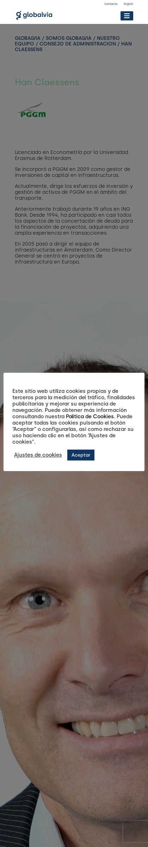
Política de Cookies (90, 416)
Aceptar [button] (81, 455)
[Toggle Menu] (126, 15)
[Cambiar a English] (128, 5)
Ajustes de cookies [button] (38, 455)
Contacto (110, 4)
